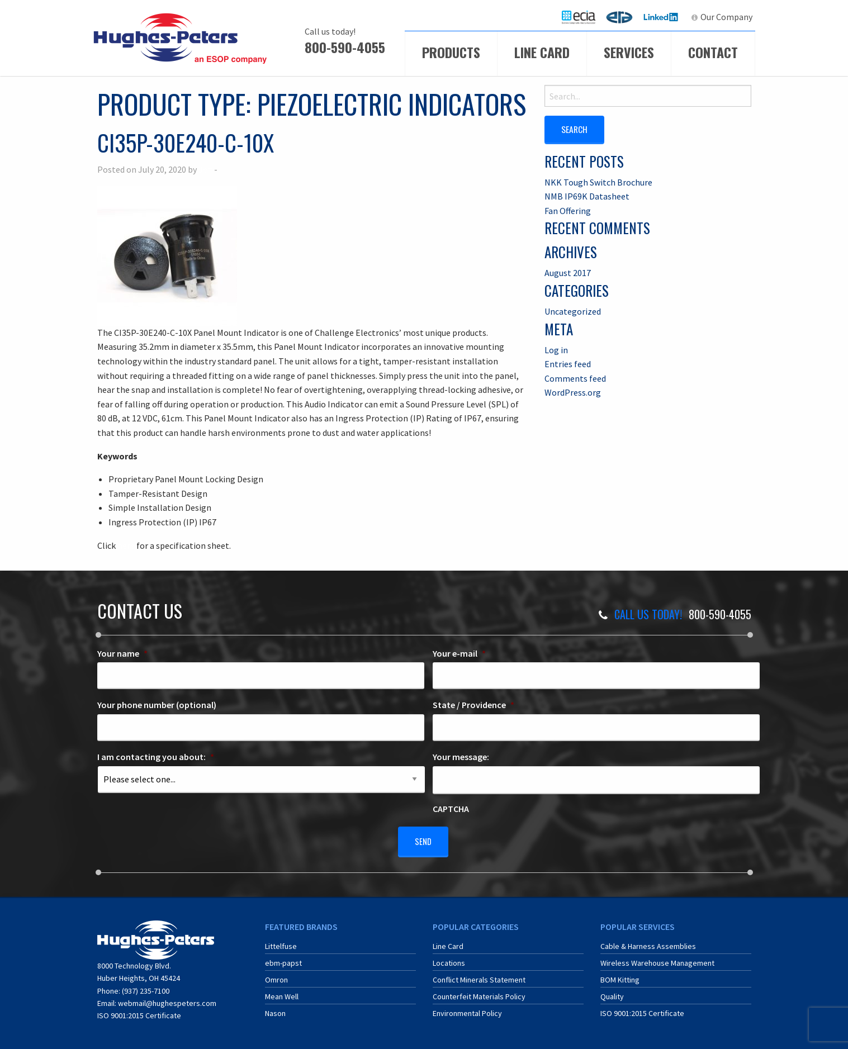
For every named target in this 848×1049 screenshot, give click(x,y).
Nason (275, 1009)
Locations (449, 959)
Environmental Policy (467, 1009)
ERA (623, 16)
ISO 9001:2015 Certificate (139, 1012)
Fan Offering (567, 210)
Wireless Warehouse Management (657, 959)
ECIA (584, 16)
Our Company (726, 16)
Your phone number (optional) (156, 704)
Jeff (205, 169)
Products (451, 52)
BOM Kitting (619, 976)
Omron (276, 976)
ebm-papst (283, 959)
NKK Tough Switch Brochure (598, 181)
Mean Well (282, 993)
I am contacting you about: (155, 756)
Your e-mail (459, 653)
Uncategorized (572, 310)
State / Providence (473, 704)
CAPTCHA (451, 808)
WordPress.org (572, 391)
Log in (556, 348)
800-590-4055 (345, 47)
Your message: (461, 756)
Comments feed (575, 377)
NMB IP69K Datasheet (586, 195)
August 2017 (567, 272)
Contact (713, 52)
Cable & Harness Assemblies (648, 942)
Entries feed (567, 363)
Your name (122, 653)
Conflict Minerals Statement (479, 976)
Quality (612, 993)
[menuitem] (578, 17)
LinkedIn (662, 16)
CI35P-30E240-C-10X (185, 142)
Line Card (542, 52)
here (126, 545)
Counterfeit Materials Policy (479, 993)
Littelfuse (281, 942)
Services (629, 52)
